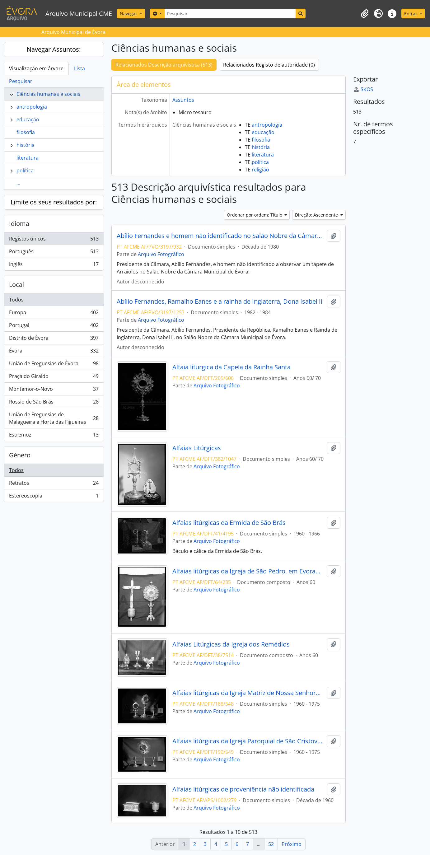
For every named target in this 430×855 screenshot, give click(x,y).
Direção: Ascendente (317, 215)
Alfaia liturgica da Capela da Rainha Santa (231, 367)
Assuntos (183, 99)
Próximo (291, 844)
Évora (54, 352)
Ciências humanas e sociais (48, 94)
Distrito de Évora (54, 339)
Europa (54, 314)
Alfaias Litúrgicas (196, 448)
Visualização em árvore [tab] (36, 68)
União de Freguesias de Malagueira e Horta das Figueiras (54, 418)
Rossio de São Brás (54, 403)
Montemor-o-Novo (54, 390)
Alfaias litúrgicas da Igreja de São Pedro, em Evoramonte (248, 571)
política (25, 170)
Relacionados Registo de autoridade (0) (269, 64)
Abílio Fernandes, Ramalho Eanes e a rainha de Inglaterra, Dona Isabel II (220, 301)
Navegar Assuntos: (54, 49)
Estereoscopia (54, 497)
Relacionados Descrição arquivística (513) (164, 64)
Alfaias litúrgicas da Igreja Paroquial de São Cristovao (248, 741)
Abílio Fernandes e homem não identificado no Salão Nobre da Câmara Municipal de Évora (220, 236)
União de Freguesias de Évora (54, 365)
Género (19, 455)
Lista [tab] (79, 68)
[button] (365, 14)
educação (27, 119)
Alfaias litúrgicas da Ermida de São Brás (229, 522)
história (25, 145)
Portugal (54, 326)
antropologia (31, 106)
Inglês (54, 265)
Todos (16, 299)
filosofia (25, 132)
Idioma (19, 223)
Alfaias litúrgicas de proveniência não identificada (243, 789)
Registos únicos (54, 240)
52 (271, 844)
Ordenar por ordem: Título (255, 215)
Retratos (54, 484)
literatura (27, 157)
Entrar (411, 13)
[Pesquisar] (230, 13)
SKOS (363, 89)
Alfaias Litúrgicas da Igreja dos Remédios (231, 644)
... (18, 183)
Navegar (129, 13)
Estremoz (54, 436)
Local (16, 284)
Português (54, 253)
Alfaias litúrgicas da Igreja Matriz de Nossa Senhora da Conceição (248, 693)
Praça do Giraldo (54, 377)
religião (260, 169)
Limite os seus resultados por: (54, 202)
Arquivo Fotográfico (161, 254)
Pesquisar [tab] (20, 81)
